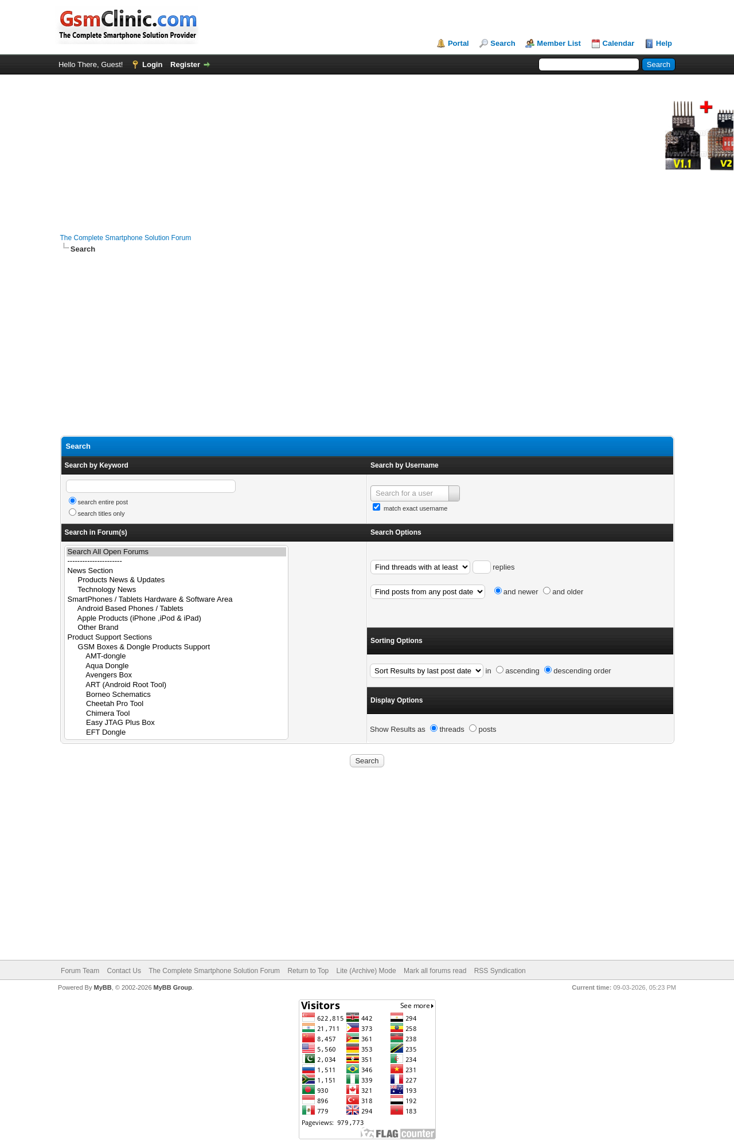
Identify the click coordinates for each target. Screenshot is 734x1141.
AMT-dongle (176, 656)
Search (502, 43)
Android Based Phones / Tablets (176, 609)
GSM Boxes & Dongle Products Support (176, 647)
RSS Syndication (500, 971)
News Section (176, 571)
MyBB (102, 987)
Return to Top (308, 971)
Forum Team (80, 971)
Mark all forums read (435, 971)
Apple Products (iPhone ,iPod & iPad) (176, 619)
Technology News (176, 590)
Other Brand (176, 628)
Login (152, 64)
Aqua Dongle (176, 666)
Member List (559, 43)
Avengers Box (176, 675)
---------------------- (176, 561)
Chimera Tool (176, 714)
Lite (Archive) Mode (366, 971)
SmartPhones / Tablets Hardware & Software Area (176, 600)
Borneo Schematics (176, 695)
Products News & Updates (176, 580)
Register (185, 64)
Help (664, 43)
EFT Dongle (176, 733)
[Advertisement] (367, 345)
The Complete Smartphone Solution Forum (126, 238)
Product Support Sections (176, 637)
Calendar (619, 43)
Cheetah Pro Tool (176, 704)
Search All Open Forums (176, 552)
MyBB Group (173, 987)
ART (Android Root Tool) (176, 685)
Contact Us (124, 971)
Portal (458, 43)
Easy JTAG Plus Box (176, 723)
